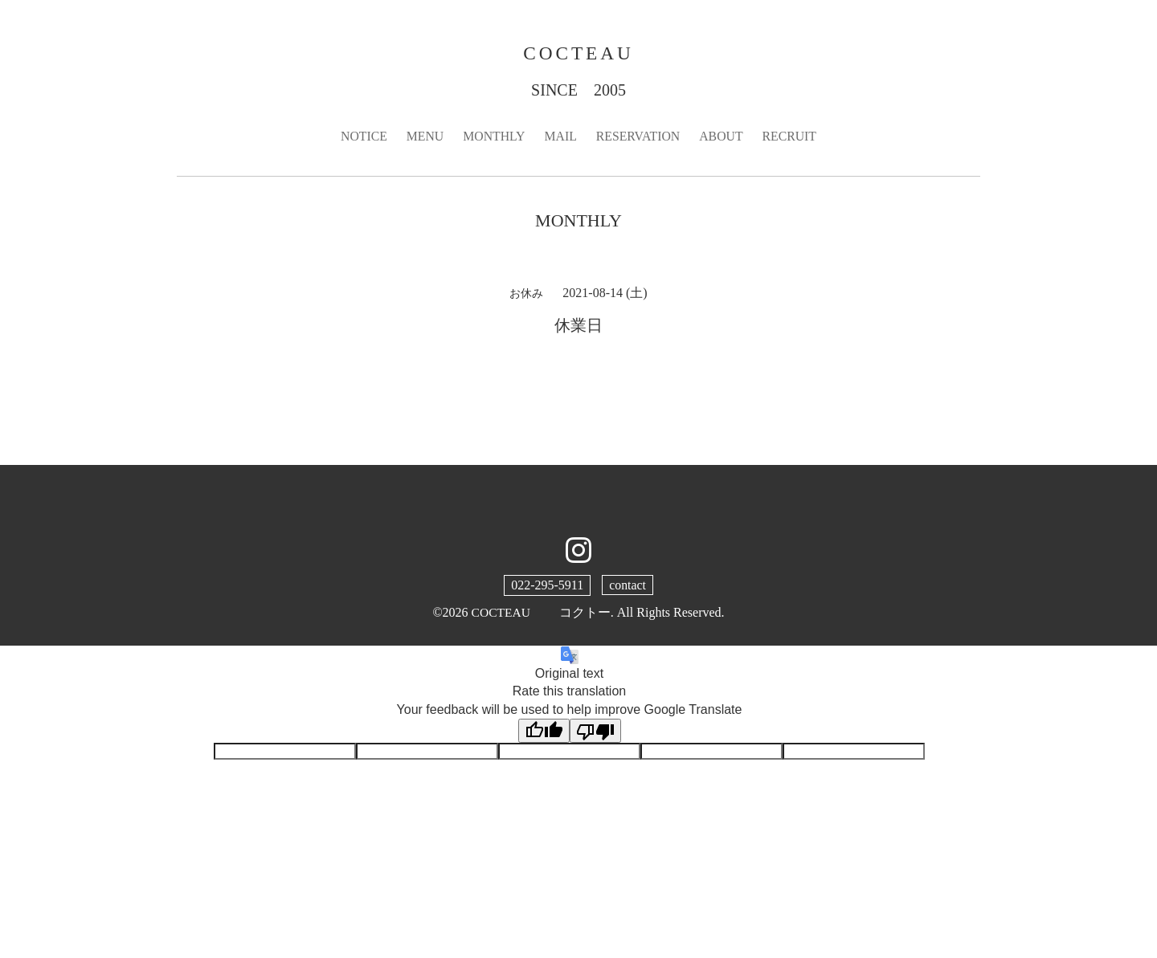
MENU (423, 137)
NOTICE (362, 137)
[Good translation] (544, 732)
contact (627, 586)
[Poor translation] (595, 732)
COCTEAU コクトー (540, 613)
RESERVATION (638, 137)
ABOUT (723, 137)
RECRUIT (791, 137)
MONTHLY (492, 137)
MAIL (560, 137)
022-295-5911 (547, 586)
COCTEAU (578, 53)
